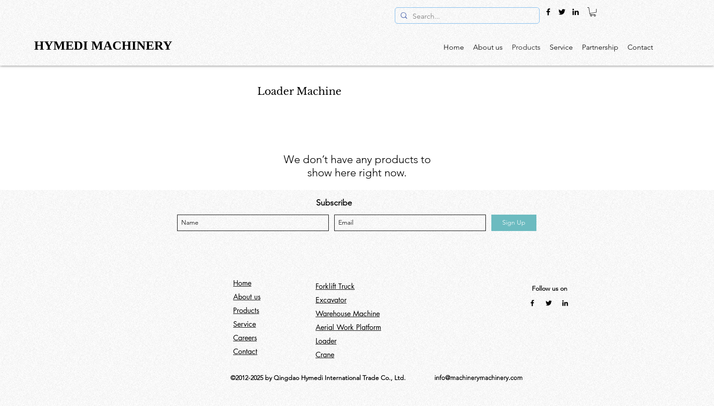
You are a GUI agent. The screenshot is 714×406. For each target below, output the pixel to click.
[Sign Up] (513, 223)
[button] (592, 11)
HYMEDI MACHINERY (104, 45)
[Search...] (466, 16)
